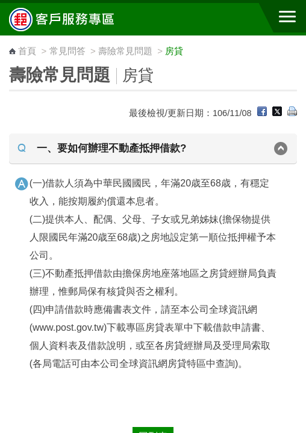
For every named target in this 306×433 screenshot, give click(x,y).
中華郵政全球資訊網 (75, 19)
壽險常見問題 (125, 51)
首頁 (27, 51)
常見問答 (67, 51)
